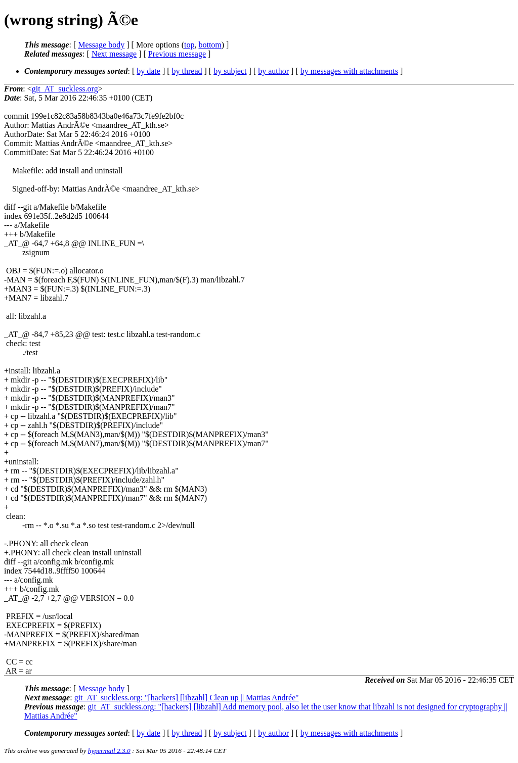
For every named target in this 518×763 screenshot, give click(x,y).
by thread (187, 71)
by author (273, 71)
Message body (101, 44)
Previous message (177, 54)
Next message (114, 54)
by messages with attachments (349, 71)
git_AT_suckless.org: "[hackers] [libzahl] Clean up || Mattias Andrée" (186, 697)
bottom (209, 44)
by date (148, 71)
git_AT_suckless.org (65, 88)
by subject (229, 71)
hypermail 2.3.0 (109, 750)
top (189, 44)
